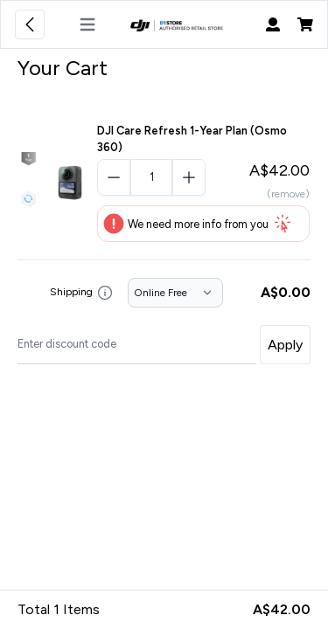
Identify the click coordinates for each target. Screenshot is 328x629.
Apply (285, 344)
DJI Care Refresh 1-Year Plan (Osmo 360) (192, 139)
